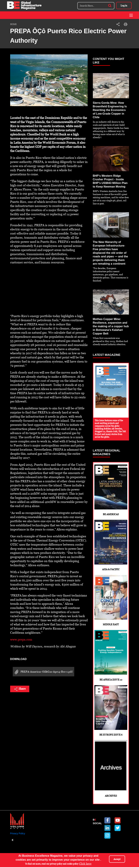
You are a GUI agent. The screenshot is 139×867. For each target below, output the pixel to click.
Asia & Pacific (110, 545)
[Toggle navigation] (131, 15)
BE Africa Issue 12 (110, 655)
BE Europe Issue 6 (110, 711)
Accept (117, 859)
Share (20, 689)
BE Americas (110, 490)
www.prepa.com (21, 639)
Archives (110, 769)
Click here (85, 863)
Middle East (110, 600)
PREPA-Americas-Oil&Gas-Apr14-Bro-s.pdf (43, 671)
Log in (124, 5)
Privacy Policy (17, 834)
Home (13, 24)
